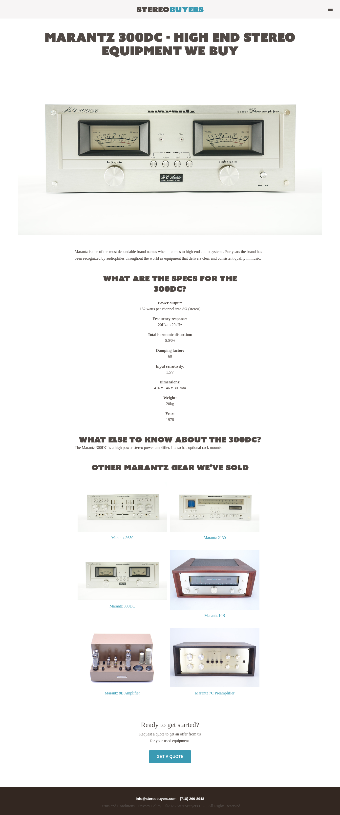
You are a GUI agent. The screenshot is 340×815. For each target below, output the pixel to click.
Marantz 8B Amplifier (122, 693)
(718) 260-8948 (192, 799)
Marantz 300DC (122, 606)
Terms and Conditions (117, 806)
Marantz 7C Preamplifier (214, 693)
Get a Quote (169, 756)
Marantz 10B (214, 615)
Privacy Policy (149, 806)
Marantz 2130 (215, 538)
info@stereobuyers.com (156, 799)
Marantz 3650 (122, 538)
